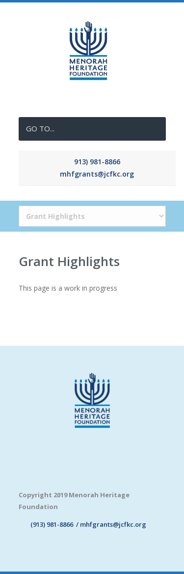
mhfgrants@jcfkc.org (97, 174)
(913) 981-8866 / (49, 524)
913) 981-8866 (97, 161)
